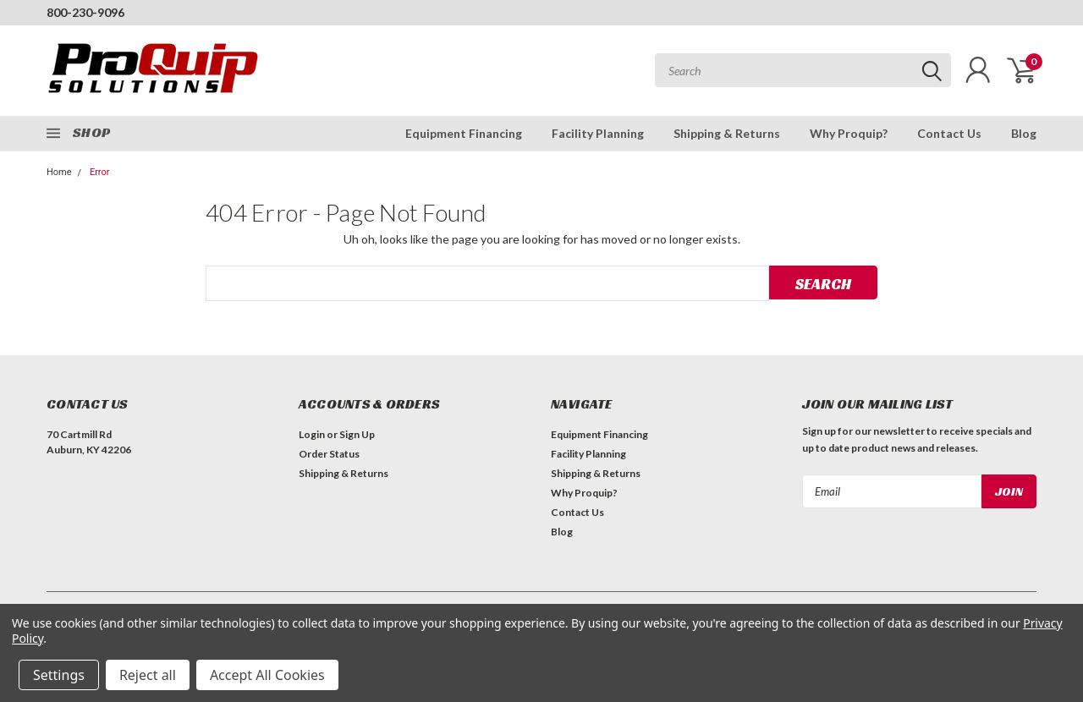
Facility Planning (598, 133)
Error (100, 172)
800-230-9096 (85, 12)
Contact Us (949, 133)
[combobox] (803, 70)
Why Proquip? (849, 133)
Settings (59, 675)
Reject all (147, 675)
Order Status (329, 453)
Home (59, 172)
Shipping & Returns (726, 133)
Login (312, 434)
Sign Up (357, 434)
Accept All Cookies (267, 675)
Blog (1023, 133)
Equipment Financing (463, 133)
